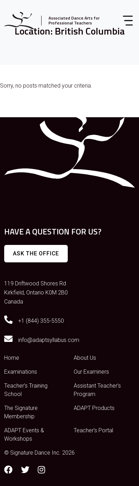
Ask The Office (36, 253)
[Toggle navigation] (128, 21)
